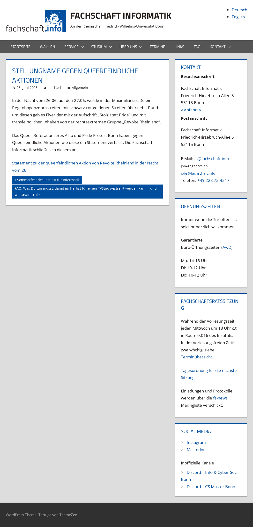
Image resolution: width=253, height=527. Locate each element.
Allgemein (80, 87)
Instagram (196, 442)
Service (74, 47)
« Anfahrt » (191, 110)
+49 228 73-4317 (213, 180)
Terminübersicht (196, 357)
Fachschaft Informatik (120, 15)
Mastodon (196, 449)
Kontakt (220, 47)
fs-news (220, 398)
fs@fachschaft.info (211, 158)
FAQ (197, 47)
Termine (157, 47)
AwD (227, 247)
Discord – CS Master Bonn (211, 486)
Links (179, 47)
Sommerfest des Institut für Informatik (48, 180)
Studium (101, 47)
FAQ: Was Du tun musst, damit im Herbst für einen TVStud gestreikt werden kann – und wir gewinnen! (86, 191)
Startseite (20, 47)
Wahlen (47, 47)
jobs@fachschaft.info (198, 173)
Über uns (130, 47)
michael (54, 87)
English (238, 17)
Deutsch (239, 10)
